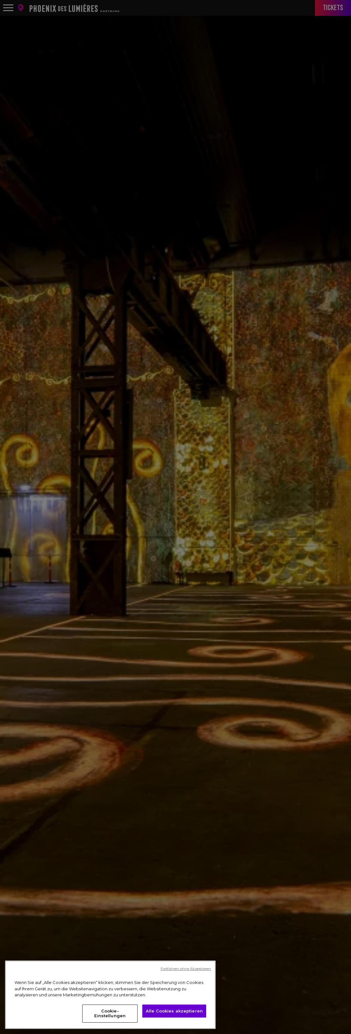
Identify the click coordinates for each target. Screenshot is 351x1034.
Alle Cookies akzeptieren (174, 1010)
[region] (110, 995)
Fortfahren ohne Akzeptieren (186, 969)
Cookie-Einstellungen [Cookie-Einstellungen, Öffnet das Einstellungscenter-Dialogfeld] (110, 1013)
